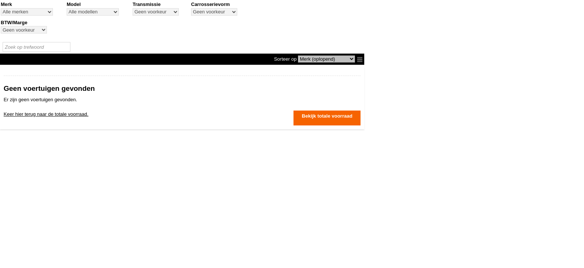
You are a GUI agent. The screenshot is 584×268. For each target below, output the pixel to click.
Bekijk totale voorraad (327, 116)
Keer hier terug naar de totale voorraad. (46, 114)
